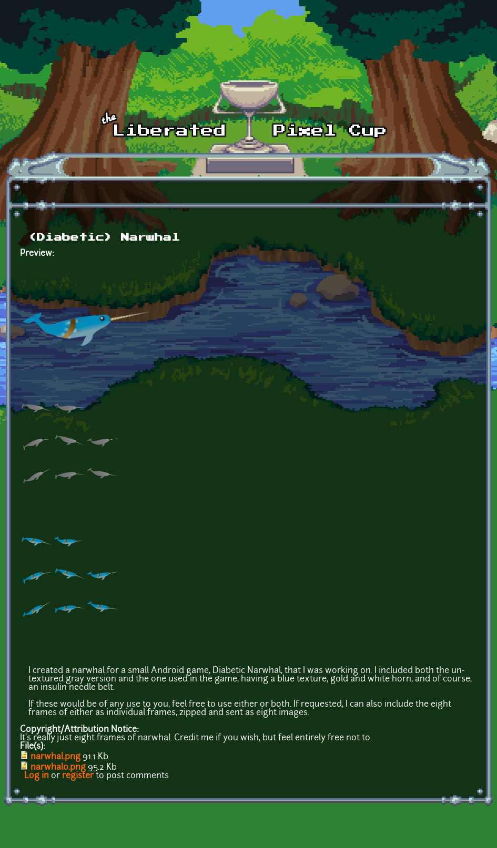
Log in (36, 776)
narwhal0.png (58, 767)
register (78, 776)
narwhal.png (55, 757)
